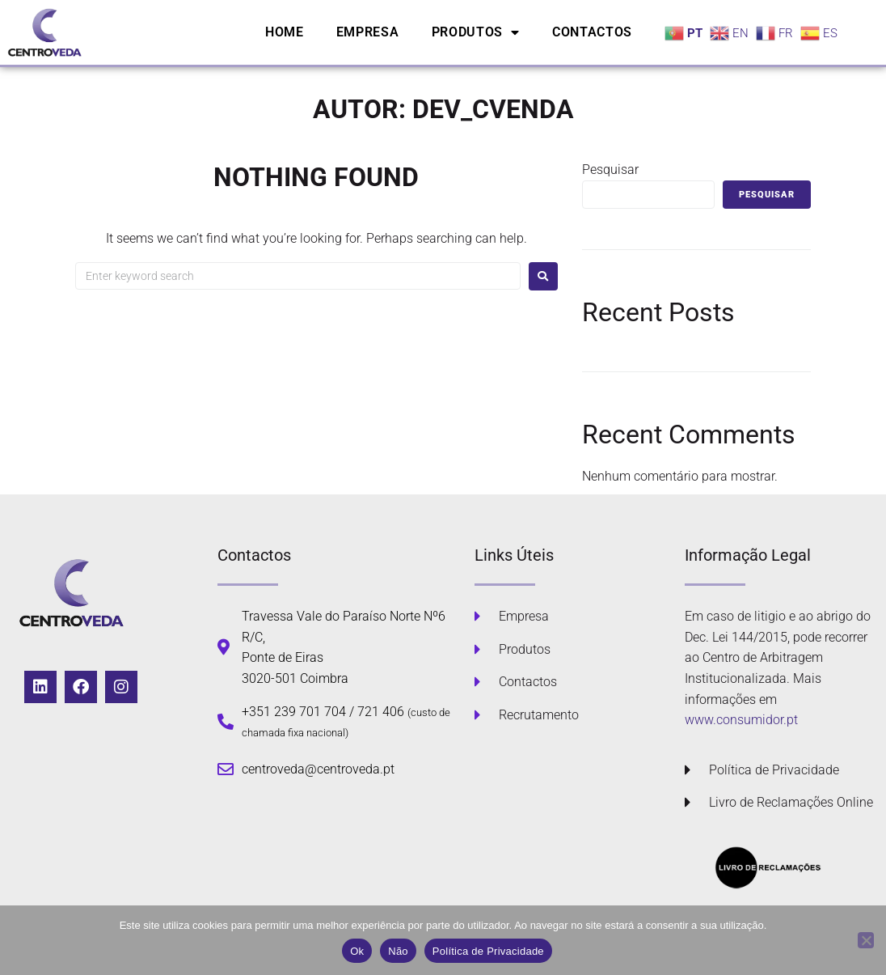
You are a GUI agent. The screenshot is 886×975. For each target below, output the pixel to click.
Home (284, 32)
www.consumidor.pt (741, 719)
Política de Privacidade (488, 951)
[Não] (866, 940)
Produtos (476, 32)
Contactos (592, 32)
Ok (357, 951)
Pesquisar (610, 169)
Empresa (367, 32)
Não (398, 951)
